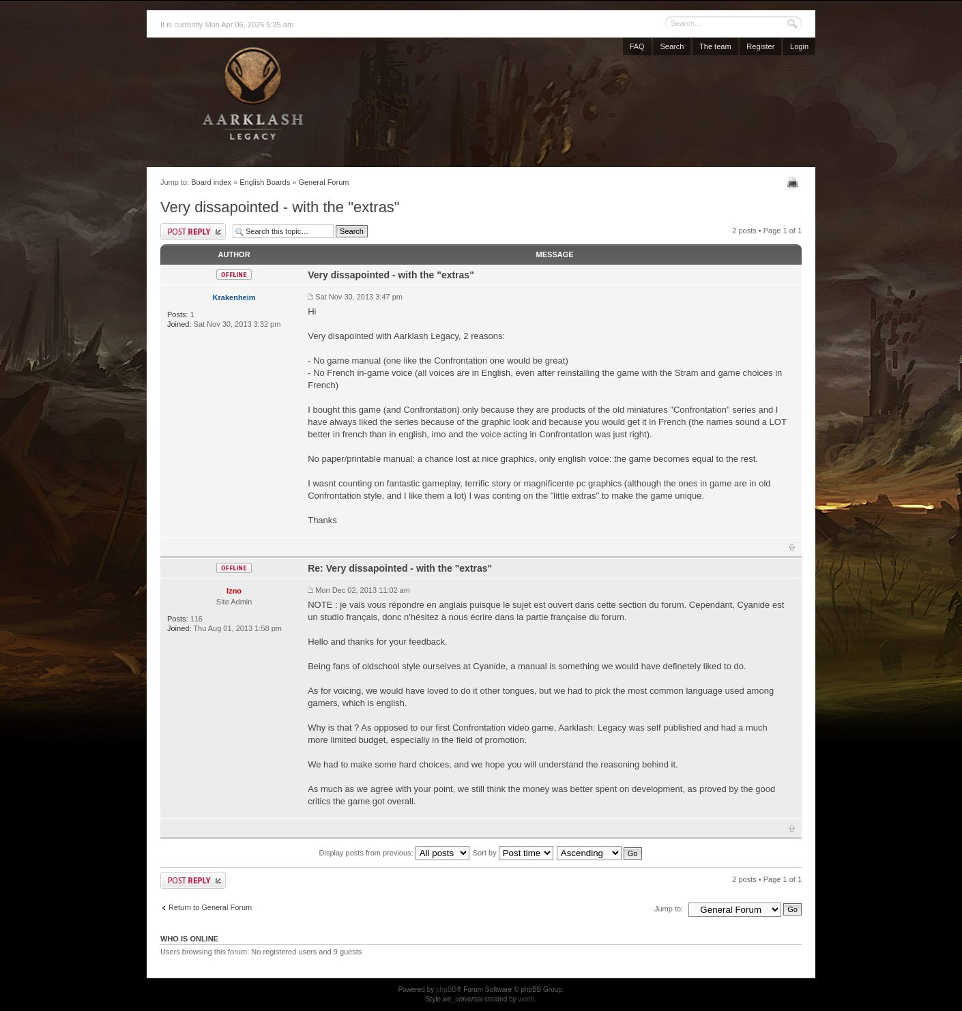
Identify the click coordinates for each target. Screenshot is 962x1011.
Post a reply (193, 231)
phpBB (446, 989)
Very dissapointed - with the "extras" (280, 207)
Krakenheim (234, 297)
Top (792, 547)
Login (799, 46)
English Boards (264, 182)
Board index (211, 182)
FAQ (637, 46)
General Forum (323, 182)
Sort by (513, 853)
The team (715, 46)
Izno (234, 591)
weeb (526, 999)
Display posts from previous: (394, 853)
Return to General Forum (210, 907)
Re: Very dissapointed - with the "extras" (400, 568)
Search (672, 46)
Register (760, 46)
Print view (794, 182)
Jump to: (668, 909)
